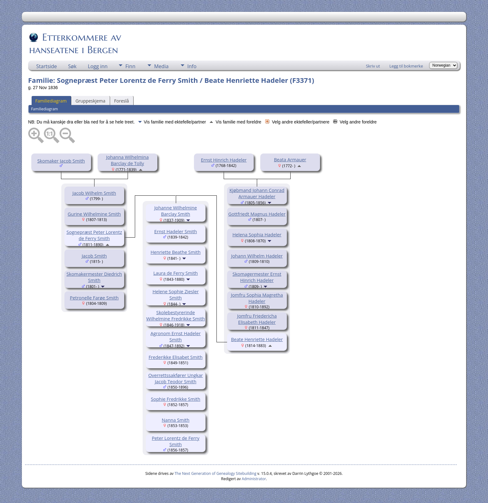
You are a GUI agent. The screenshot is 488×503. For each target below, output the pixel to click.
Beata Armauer (290, 159)
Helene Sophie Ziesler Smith (175, 294)
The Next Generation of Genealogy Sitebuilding (216, 473)
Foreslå (121, 101)
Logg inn (98, 66)
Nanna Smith (176, 420)
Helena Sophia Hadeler (256, 234)
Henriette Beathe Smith (175, 252)
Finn (130, 66)
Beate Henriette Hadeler (257, 339)
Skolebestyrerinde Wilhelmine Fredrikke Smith (175, 315)
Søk (72, 66)
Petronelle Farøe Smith (94, 297)
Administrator (254, 478)
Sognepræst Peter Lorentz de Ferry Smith (94, 235)
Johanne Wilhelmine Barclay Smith (175, 210)
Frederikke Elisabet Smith (176, 357)
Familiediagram (51, 101)
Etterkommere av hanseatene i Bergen (75, 43)
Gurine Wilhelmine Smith (94, 214)
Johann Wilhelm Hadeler (257, 256)
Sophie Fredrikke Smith (175, 399)
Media (161, 66)
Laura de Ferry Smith (175, 273)
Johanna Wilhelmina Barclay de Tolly (127, 160)
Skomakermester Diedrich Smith (94, 277)
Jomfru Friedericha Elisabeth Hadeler (257, 319)
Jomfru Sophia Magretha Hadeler (257, 298)
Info (191, 66)
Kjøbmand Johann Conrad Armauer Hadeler (256, 193)
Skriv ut (373, 66)
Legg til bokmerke (406, 66)
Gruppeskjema (90, 101)
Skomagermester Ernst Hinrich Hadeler (256, 277)
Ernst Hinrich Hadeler (224, 160)
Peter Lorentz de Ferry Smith (175, 441)
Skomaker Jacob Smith (61, 161)
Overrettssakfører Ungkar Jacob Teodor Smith (175, 378)
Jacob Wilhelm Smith (94, 193)
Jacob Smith (94, 256)
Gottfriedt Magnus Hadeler (257, 214)
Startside (46, 66)
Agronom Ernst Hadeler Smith (175, 336)
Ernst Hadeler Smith (175, 231)
